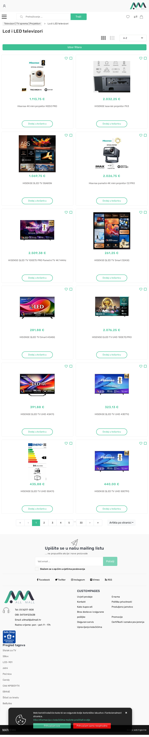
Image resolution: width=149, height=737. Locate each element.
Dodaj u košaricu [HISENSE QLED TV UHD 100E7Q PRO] (112, 355)
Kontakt (81, 604)
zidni (5, 670)
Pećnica (7, 676)
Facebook (43, 582)
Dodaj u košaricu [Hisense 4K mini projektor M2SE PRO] (37, 123)
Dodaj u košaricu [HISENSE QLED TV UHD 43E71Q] (112, 433)
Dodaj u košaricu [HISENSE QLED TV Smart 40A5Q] (37, 355)
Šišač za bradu (11, 699)
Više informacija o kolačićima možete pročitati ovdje (61, 719)
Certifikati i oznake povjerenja (128, 624)
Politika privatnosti (122, 604)
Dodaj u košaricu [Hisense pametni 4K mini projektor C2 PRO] (112, 201)
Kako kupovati (85, 609)
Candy (6, 682)
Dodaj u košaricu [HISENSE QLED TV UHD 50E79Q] (112, 510)
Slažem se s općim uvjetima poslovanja (62, 571)
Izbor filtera (75, 47)
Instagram (78, 582)
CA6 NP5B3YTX (11, 688)
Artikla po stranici (120, 524)
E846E (6, 693)
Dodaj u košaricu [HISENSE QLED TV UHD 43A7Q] (37, 433)
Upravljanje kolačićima (89, 629)
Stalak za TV (9, 652)
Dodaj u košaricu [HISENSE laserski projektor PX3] (112, 123)
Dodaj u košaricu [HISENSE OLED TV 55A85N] (37, 201)
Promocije (117, 619)
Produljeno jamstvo (122, 609)
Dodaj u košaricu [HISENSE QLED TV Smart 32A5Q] (112, 278)
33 (81, 525)
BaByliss (7, 705)
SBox (6, 658)
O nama (116, 599)
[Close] (52, 725)
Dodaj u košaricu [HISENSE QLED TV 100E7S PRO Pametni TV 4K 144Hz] (37, 278)
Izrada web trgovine (136, 732)
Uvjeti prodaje (85, 599)
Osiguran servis (85, 624)
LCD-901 (7, 664)
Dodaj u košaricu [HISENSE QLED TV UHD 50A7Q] (37, 510)
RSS (108, 582)
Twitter (60, 582)
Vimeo (95, 582)
